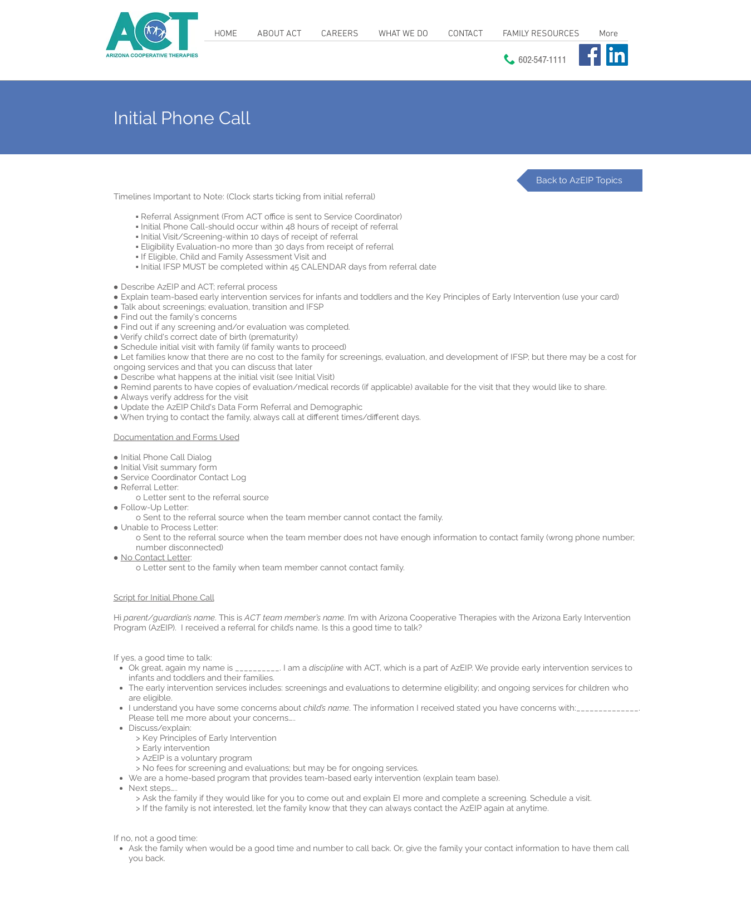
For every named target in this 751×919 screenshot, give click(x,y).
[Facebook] (590, 55)
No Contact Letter (155, 558)
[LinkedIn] (617, 55)
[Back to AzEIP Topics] (579, 180)
